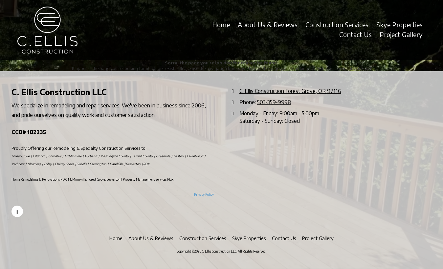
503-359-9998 (274, 102)
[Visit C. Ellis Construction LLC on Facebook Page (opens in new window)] (17, 211)
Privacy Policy (204, 194)
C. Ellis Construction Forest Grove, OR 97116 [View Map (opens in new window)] (290, 90)
